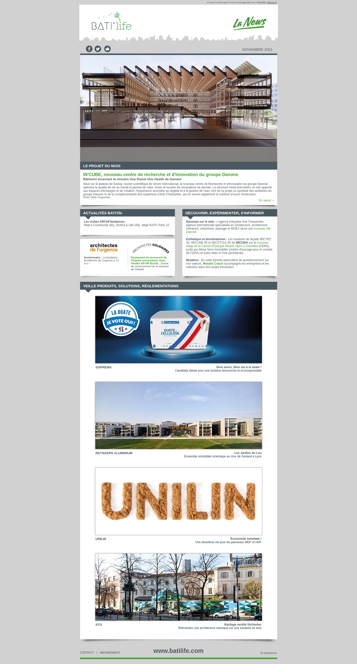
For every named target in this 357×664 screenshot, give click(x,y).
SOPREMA (104, 367)
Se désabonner (268, 653)
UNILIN (101, 539)
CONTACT (87, 652)
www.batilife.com (178, 650)
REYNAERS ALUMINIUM (114, 453)
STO (99, 625)
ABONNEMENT (110, 652)
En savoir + (266, 200)
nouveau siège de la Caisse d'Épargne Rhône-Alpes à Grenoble (227, 244)
